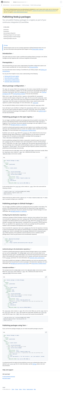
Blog (35, 389)
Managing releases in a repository (19, 124)
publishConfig (42, 111)
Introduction (8, 53)
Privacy (16, 389)
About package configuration (14, 86)
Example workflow (9, 267)
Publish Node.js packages (35, 5)
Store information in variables (12, 78)
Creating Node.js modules (19, 93)
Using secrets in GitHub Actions (12, 79)
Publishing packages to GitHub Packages (18, 203)
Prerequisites (8, 62)
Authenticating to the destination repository (17, 249)
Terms (13, 389)
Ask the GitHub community (9, 376)
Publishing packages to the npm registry (18, 117)
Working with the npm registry (12, 76)
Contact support (6, 378)
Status (20, 389)
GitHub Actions (6, 5)
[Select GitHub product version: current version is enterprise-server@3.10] (20, 2)
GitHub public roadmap (37, 49)
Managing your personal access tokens (20, 263)
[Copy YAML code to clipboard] (46, 157)
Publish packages (25, 5)
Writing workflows (33, 67)
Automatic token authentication (12, 81)
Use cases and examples (16, 5)
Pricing (24, 389)
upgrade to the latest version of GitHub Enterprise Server (44, 10)
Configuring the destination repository (15, 215)
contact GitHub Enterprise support (20, 12)
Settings (34, 364)
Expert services (30, 389)
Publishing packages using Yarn (15, 325)
